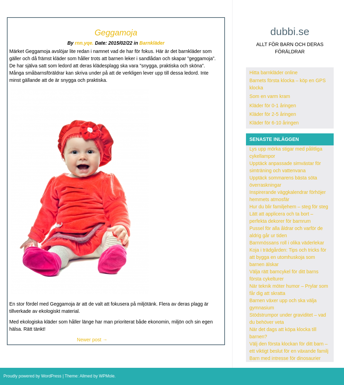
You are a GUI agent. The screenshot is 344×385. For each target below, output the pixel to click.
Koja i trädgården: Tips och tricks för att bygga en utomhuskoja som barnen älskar (287, 257)
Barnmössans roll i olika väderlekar (286, 242)
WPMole (106, 376)
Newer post (92, 339)
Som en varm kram (269, 96)
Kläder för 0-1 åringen (272, 105)
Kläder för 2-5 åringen (272, 114)
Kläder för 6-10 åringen (274, 122)
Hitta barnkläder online (273, 72)
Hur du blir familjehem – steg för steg (288, 206)
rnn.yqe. (84, 43)
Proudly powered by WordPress (32, 376)
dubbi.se (289, 31)
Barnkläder (151, 43)
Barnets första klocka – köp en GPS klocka (287, 84)
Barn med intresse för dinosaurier (285, 358)
